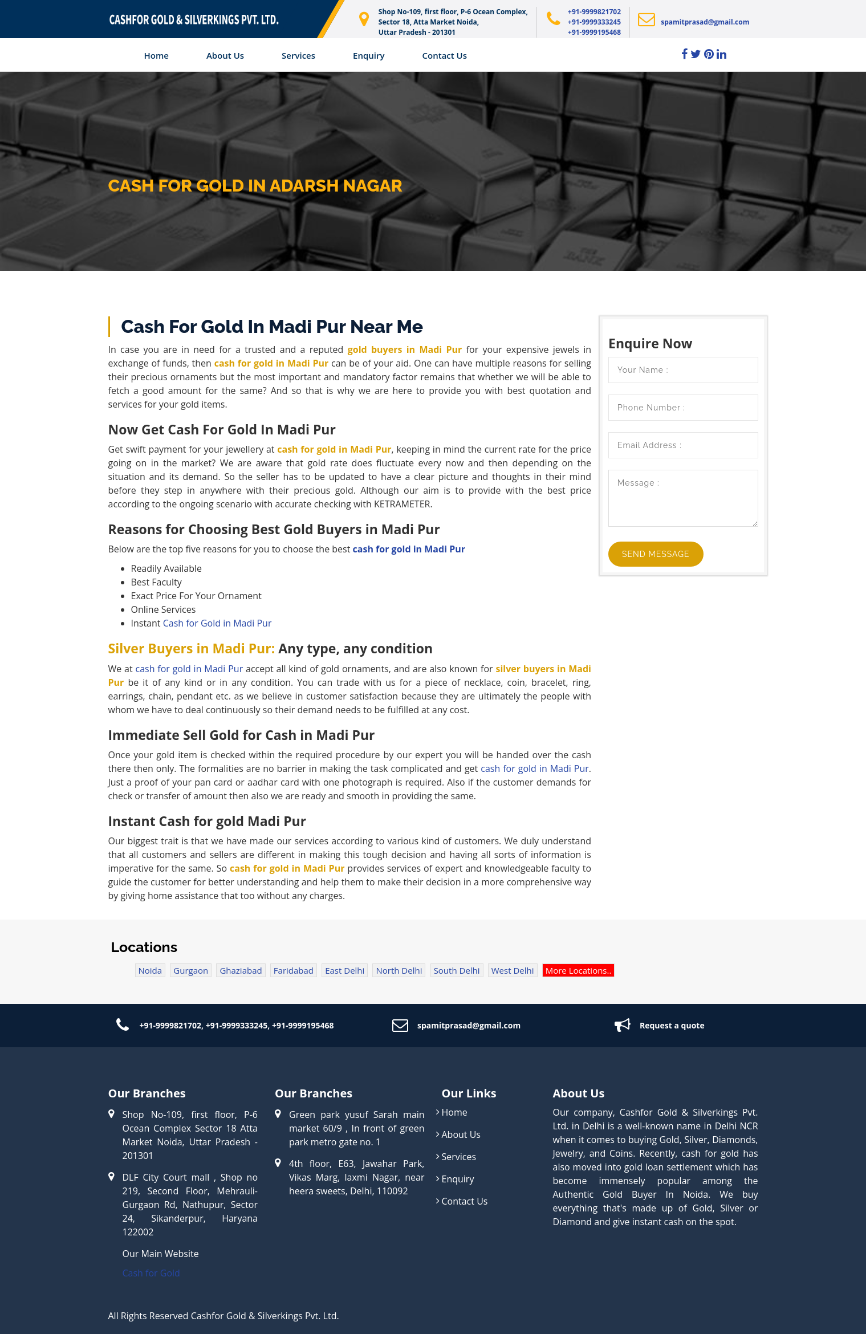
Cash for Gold (151, 1273)
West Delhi (512, 970)
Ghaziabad (240, 970)
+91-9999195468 (594, 32)
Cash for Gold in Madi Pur (217, 623)
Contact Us (444, 55)
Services (298, 55)
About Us (461, 1134)
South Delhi (457, 970)
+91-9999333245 (594, 22)
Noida (150, 970)
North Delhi (399, 970)
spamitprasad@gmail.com (705, 22)
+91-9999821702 (594, 12)
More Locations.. (579, 970)
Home (156, 55)
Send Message (656, 554)
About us (225, 55)
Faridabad (294, 970)
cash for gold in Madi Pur (409, 549)
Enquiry (368, 55)
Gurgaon (190, 970)
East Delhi (344, 970)
